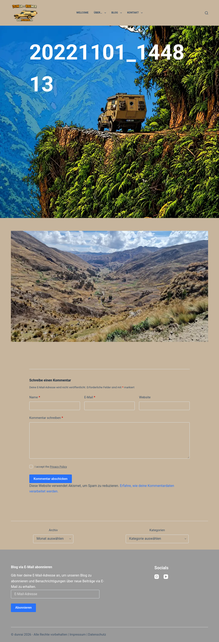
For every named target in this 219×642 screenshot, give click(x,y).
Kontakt (135, 12)
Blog (117, 12)
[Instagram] (156, 576)
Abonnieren (23, 607)
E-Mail (89, 397)
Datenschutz (97, 634)
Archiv (53, 530)
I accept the (51, 466)
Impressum (78, 634)
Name (34, 397)
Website (145, 397)
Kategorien (157, 530)
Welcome (82, 12)
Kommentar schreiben (46, 418)
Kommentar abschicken (51, 479)
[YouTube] (166, 576)
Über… (101, 12)
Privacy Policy (58, 466)
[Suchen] (206, 13)
